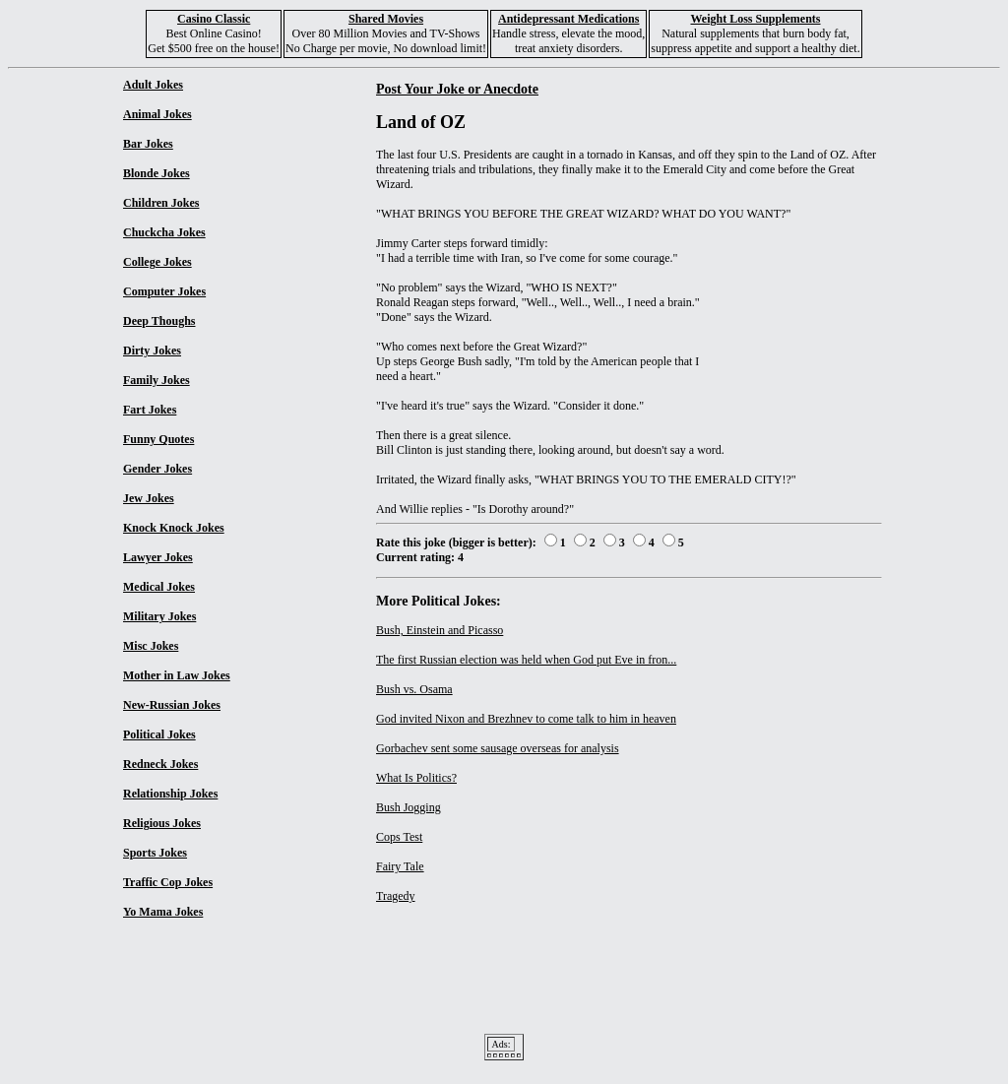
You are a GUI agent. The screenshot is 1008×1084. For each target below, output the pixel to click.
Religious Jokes (162, 823)
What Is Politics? (416, 778)
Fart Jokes (149, 409)
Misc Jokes (150, 646)
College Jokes (157, 262)
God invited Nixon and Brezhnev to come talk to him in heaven (526, 719)
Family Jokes (156, 380)
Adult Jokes (153, 85)
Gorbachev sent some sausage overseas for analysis (497, 748)
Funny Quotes (158, 439)
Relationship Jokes (170, 793)
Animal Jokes (157, 114)
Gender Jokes (157, 469)
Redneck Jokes (160, 764)
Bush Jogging (408, 807)
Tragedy (395, 896)
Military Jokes (159, 616)
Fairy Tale (400, 866)
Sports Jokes (155, 853)
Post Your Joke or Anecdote (457, 88)
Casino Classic (213, 19)
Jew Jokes (148, 498)
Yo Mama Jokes (163, 912)
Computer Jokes (164, 291)
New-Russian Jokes (171, 705)
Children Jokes (161, 203)
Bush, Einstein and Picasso (439, 630)
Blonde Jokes (156, 173)
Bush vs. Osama (414, 689)
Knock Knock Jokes (173, 528)
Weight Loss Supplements (755, 19)
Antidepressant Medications (568, 19)
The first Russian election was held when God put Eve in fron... (526, 660)
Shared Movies (385, 19)
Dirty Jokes (152, 350)
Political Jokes (159, 734)
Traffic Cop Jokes (168, 882)
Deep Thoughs (159, 321)
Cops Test (399, 837)
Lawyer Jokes (158, 557)
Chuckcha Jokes (164, 232)
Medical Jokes (159, 587)
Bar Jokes (148, 144)
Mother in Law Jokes (176, 675)
